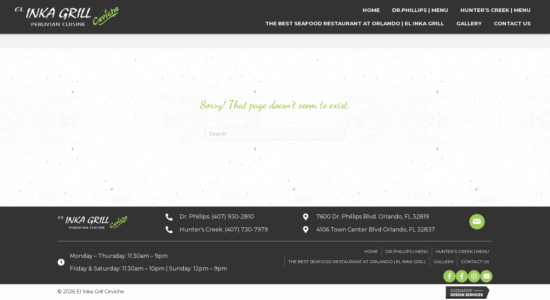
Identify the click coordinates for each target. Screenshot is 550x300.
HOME (371, 251)
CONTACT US (475, 261)
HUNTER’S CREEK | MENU (462, 251)
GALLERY (444, 261)
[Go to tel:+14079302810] (227, 216)
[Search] (275, 134)
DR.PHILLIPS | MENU (406, 251)
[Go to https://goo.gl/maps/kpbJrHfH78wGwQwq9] (375, 216)
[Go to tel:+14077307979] (227, 229)
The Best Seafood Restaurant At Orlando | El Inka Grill (357, 261)
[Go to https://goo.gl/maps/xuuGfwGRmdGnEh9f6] (375, 229)
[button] (449, 276)
